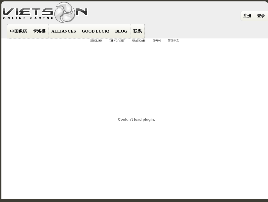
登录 (261, 16)
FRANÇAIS (138, 40)
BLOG (121, 31)
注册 (247, 16)
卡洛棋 (39, 31)
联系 (137, 31)
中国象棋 (18, 31)
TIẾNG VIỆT (117, 40)
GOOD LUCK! (95, 31)
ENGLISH (96, 40)
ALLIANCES (63, 31)
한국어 (156, 40)
